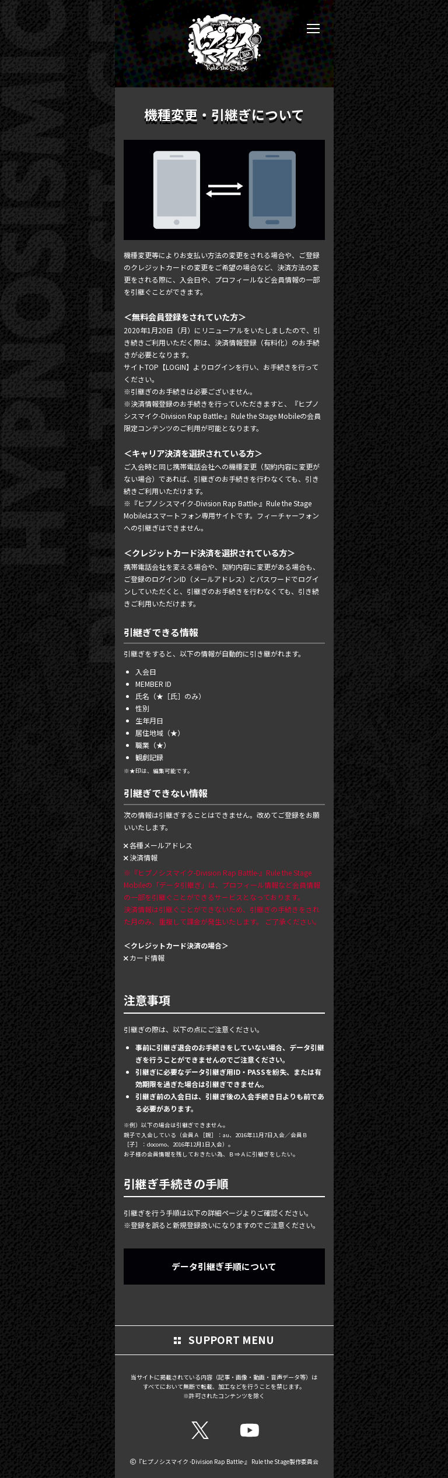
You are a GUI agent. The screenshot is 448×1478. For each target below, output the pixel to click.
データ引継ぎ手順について (224, 1266)
